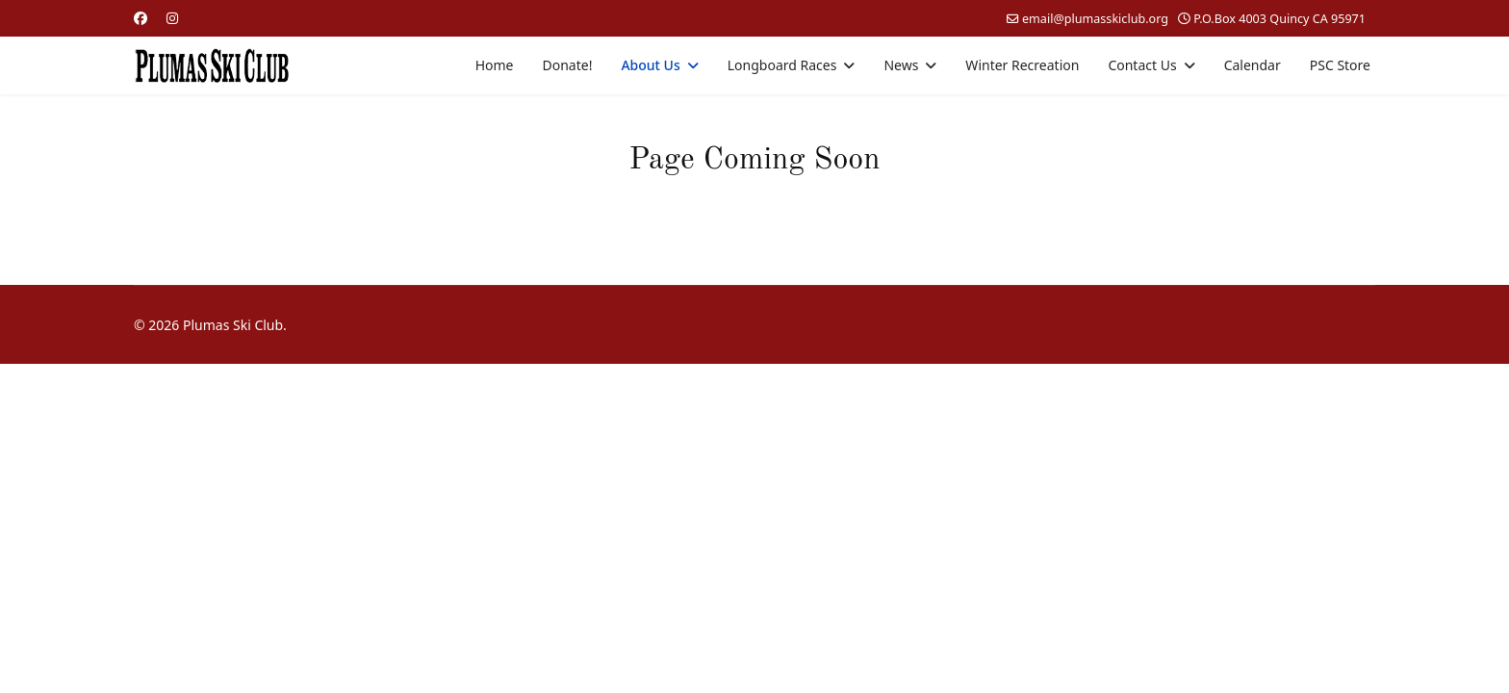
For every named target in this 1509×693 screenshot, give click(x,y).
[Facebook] (140, 18)
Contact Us (1142, 65)
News (900, 65)
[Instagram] (172, 18)
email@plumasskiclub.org (1095, 19)
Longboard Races (782, 65)
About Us (650, 65)
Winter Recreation (1022, 65)
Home (494, 65)
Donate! (568, 65)
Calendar (1252, 65)
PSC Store (1340, 65)
